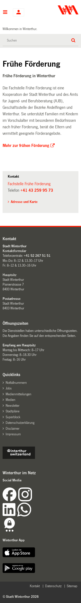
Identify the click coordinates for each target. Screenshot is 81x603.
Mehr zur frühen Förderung (26, 145)
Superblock (13, 417)
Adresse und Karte (24, 202)
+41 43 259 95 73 (36, 190)
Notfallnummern (16, 382)
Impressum (13, 434)
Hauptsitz (9, 275)
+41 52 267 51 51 (37, 255)
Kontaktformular (14, 251)
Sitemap (72, 586)
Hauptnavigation (5, 13)
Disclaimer (12, 428)
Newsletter (12, 405)
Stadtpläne (12, 411)
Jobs (9, 388)
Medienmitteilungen (18, 394)
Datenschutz (53, 586)
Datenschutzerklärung (20, 423)
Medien (10, 400)
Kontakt (35, 586)
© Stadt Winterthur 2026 (21, 596)
